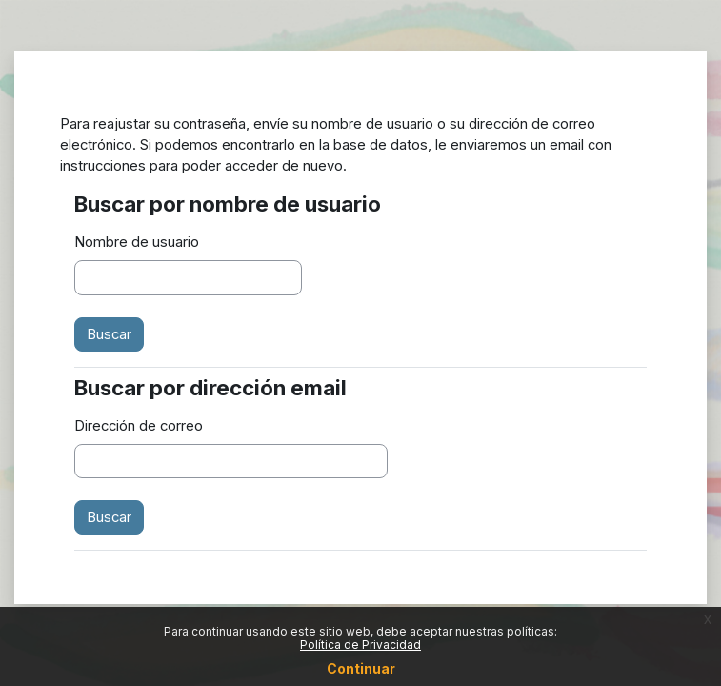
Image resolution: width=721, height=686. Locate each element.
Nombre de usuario (136, 242)
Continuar (361, 668)
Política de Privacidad (360, 644)
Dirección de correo (138, 425)
